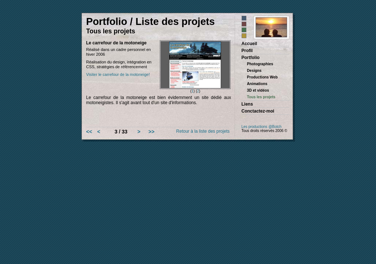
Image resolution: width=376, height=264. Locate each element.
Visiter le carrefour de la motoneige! (118, 74)
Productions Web (262, 77)
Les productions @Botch (262, 127)
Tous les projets (261, 97)
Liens (247, 104)
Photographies (260, 64)
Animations (257, 84)
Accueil (249, 43)
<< (89, 132)
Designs (254, 71)
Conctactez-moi (258, 111)
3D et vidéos (258, 90)
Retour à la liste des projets (202, 131)
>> (151, 132)
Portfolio (251, 57)
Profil (247, 50)
